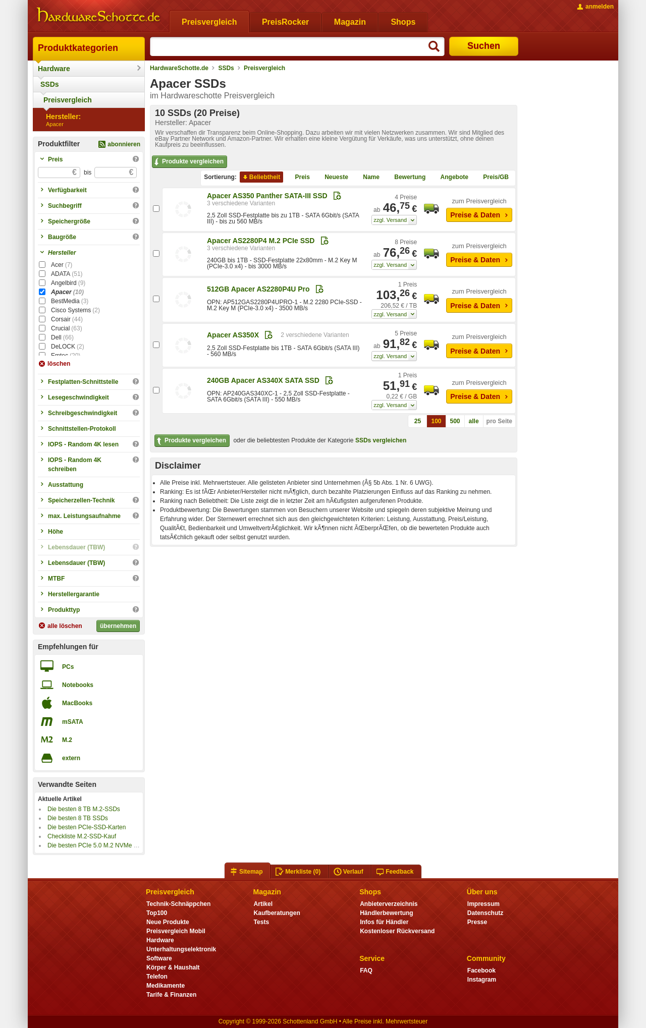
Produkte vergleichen (188, 162)
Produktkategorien (78, 48)
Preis (298, 177)
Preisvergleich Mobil (175, 931)
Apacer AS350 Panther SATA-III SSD (267, 196)
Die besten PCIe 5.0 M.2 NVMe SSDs (98, 845)
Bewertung (405, 177)
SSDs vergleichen (380, 440)
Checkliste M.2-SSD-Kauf (81, 836)
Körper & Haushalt (173, 967)
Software (159, 958)
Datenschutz (485, 913)
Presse (477, 922)
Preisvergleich (67, 100)
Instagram (481, 979)
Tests (262, 922)
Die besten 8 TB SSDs (77, 818)
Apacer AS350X (233, 335)
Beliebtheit (260, 177)
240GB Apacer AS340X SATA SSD (263, 380)
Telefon (157, 976)
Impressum (483, 903)
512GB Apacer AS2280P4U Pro (258, 289)
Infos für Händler (384, 922)
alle (474, 421)
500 (455, 421)
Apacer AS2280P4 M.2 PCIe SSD (260, 241)
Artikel (263, 903)
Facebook (481, 970)
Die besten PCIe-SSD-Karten (86, 827)
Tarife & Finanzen (171, 994)
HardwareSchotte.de (179, 68)
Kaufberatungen (277, 913)
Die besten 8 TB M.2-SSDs (83, 809)
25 (417, 421)
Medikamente (165, 985)
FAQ (366, 970)
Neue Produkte (167, 922)
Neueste (332, 177)
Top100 (156, 913)
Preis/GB (492, 177)
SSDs (49, 84)
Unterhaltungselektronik (181, 949)
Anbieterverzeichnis (388, 903)
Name (367, 177)
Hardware (54, 69)
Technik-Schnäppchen (178, 903)
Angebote (450, 177)
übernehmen (118, 626)
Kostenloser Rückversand (397, 931)
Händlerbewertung (386, 913)
